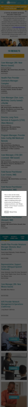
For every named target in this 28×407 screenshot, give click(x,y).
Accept (6, 212)
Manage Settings (13, 212)
